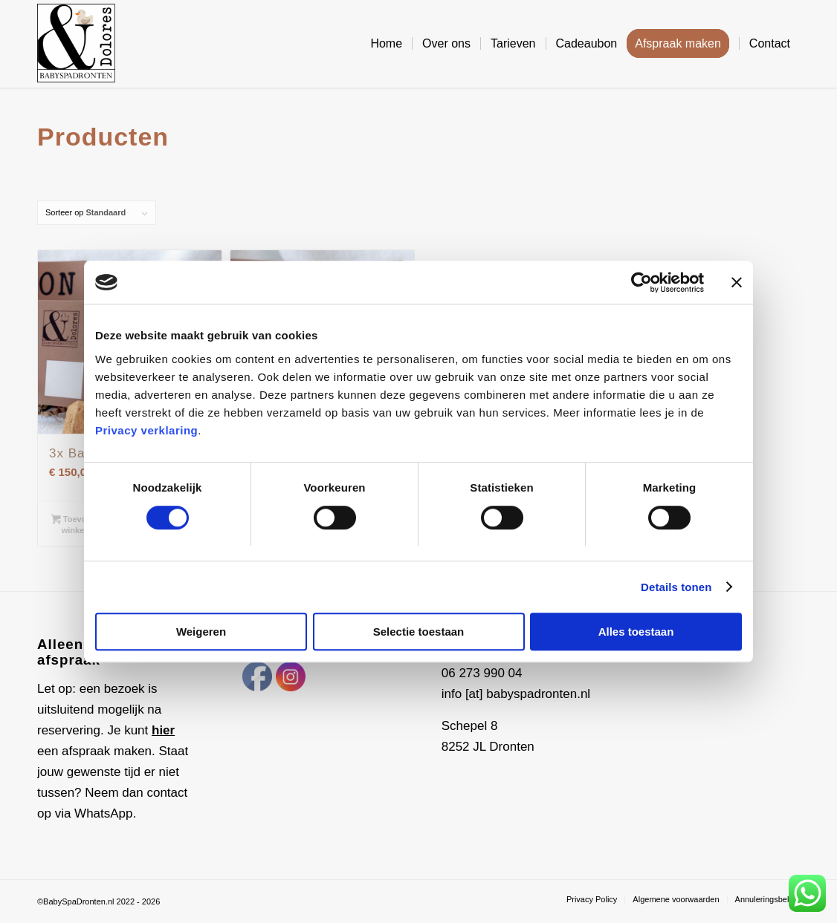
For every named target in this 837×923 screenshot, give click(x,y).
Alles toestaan (636, 632)
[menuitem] (386, 44)
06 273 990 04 (482, 673)
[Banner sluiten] (736, 282)
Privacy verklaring (146, 431)
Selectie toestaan (419, 632)
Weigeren (201, 632)
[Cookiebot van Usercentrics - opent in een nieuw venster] (639, 282)
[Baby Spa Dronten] (76, 44)
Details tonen (676, 587)
